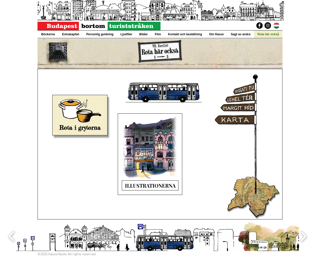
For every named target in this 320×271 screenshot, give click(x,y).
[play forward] (303, 236)
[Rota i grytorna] (80, 128)
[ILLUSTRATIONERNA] (150, 185)
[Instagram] (267, 25)
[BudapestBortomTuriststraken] (259, 25)
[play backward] (11, 236)
